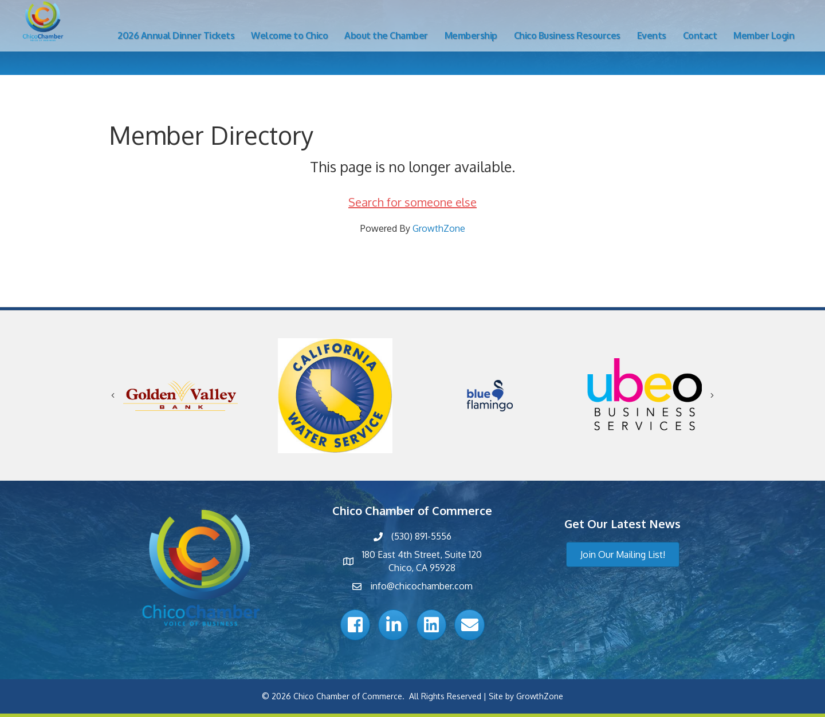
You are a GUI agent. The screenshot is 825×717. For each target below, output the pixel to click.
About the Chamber (386, 35)
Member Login (763, 35)
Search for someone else (412, 202)
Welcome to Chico (289, 35)
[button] (622, 554)
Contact (700, 35)
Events (651, 35)
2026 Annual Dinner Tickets (175, 35)
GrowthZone (438, 228)
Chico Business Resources (567, 35)
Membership (471, 35)
